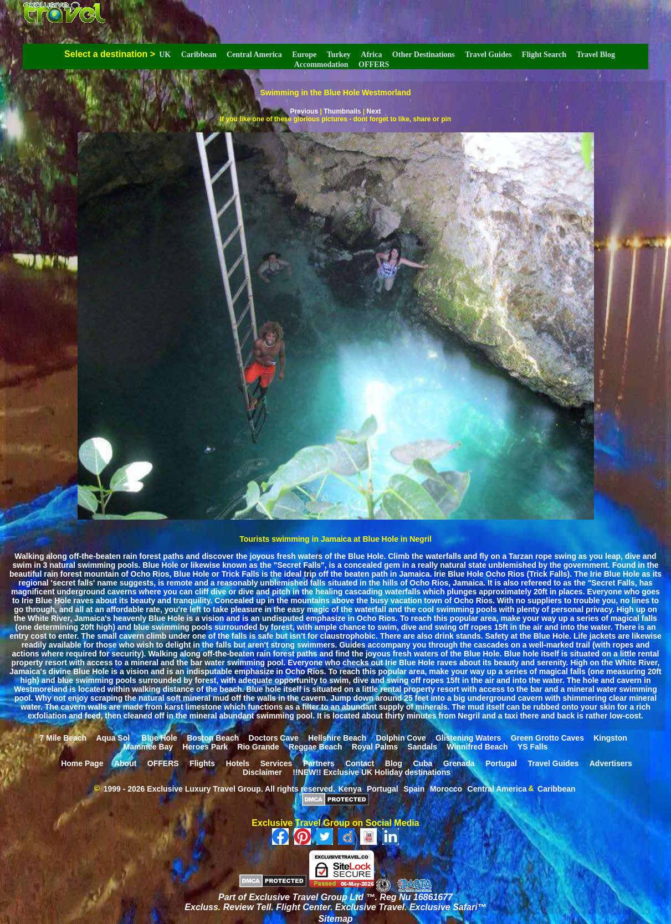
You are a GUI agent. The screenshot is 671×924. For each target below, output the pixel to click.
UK (165, 54)
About (125, 762)
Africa (371, 54)
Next (374, 111)
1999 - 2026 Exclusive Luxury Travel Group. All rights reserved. (219, 788)
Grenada (459, 762)
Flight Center (303, 907)
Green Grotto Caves (547, 737)
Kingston (610, 737)
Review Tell (247, 907)
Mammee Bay (148, 746)
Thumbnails (342, 111)
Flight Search (544, 54)
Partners (319, 762)
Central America (254, 54)
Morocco (446, 788)
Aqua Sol (114, 737)
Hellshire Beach (337, 737)
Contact (359, 762)
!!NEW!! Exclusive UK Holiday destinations (371, 771)
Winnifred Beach (477, 746)
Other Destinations (423, 54)
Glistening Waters (468, 737)
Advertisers (611, 762)
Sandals (422, 746)
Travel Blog (596, 54)
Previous (304, 111)
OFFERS (373, 64)
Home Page (82, 762)
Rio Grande (258, 746)
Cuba (422, 762)
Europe (304, 54)
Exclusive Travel (369, 907)
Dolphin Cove (401, 737)
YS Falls (532, 746)
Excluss (201, 907)
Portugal (501, 762)
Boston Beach (213, 737)
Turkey (339, 54)
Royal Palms (375, 746)
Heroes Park (205, 746)
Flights (202, 762)
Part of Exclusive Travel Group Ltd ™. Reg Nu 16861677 (335, 897)
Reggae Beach (315, 746)
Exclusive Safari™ (447, 907)
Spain (413, 788)
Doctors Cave (274, 737)
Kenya (349, 788)
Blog (393, 762)
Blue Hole (159, 737)
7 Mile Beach (62, 737)
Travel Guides (488, 54)
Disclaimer (262, 771)
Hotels (238, 762)
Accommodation (321, 64)
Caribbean (199, 54)
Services (276, 762)
